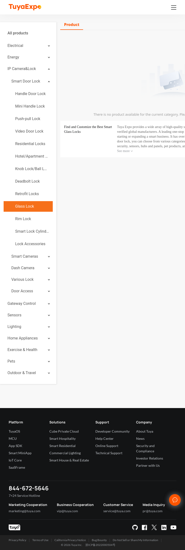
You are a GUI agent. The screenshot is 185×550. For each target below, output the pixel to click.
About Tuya (144, 431)
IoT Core (15, 460)
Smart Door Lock (25, 81)
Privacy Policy (17, 540)
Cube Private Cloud (64, 431)
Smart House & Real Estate (69, 460)
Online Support (106, 446)
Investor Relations (149, 458)
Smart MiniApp (20, 453)
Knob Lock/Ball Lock (32, 168)
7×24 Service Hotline (24, 495)
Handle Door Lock (30, 93)
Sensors (14, 315)
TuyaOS (14, 431)
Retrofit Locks (27, 194)
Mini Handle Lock (30, 106)
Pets (11, 361)
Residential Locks (30, 143)
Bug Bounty (99, 540)
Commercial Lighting (65, 453)
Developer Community (112, 431)
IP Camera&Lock (21, 68)
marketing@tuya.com (24, 511)
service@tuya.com (117, 511)
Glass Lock (24, 206)
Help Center (104, 438)
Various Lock (22, 279)
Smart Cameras (24, 256)
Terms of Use (40, 540)
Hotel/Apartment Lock (32, 156)
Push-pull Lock (27, 118)
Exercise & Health (22, 349)
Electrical (15, 45)
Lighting (14, 326)
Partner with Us (148, 465)
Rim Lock (23, 219)
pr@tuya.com (153, 511)
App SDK (15, 446)
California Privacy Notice (70, 540)
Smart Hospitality (62, 438)
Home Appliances (22, 338)
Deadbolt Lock (27, 181)
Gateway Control (21, 303)
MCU (13, 438)
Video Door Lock (29, 131)
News (140, 438)
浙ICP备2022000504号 (100, 545)
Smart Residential (62, 446)
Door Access (22, 291)
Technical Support (108, 453)
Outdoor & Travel (21, 373)
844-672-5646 (29, 488)
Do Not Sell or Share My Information (135, 540)
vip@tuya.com (67, 511)
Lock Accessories (30, 244)
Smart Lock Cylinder (32, 231)
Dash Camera (22, 268)
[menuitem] (28, 33)
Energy (13, 57)
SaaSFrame (17, 467)
